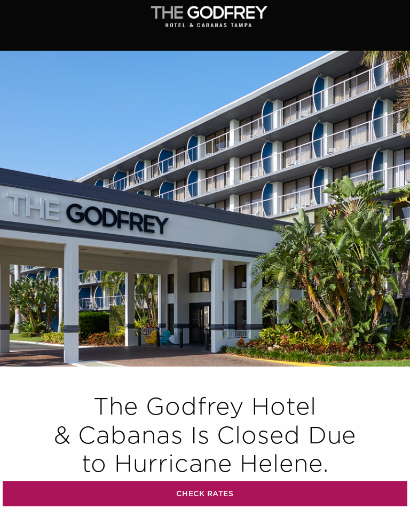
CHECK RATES (204, 493)
